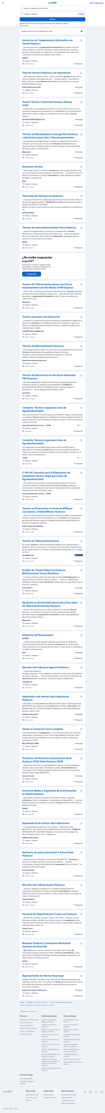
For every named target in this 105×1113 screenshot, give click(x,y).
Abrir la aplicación (97, 3)
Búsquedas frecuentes (29, 1011)
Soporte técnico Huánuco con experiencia (46, 72)
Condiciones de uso (67, 1100)
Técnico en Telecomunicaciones (40, 540)
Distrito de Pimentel (26, 1022)
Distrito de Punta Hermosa (28, 1028)
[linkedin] (102, 1092)
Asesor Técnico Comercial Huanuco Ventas (47, 101)
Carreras (28, 1100)
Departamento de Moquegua (29, 1020)
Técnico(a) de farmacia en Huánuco (42, 195)
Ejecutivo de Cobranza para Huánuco (43, 884)
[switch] (82, 31)
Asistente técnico (32, 166)
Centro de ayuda (31, 1097)
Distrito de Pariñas (26, 1034)
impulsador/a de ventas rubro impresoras (46, 823)
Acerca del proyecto (32, 1095)
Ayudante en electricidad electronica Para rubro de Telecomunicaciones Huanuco (49, 604)
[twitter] (96, 1092)
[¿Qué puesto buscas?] (52, 8)
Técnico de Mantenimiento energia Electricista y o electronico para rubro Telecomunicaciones (50, 136)
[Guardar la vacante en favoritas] (81, 40)
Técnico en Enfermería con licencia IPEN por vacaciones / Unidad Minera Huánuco (47, 510)
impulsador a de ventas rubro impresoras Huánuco (45, 698)
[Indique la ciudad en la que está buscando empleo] (52, 14)
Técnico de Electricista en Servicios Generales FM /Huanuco (49, 377)
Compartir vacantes (50, 1097)
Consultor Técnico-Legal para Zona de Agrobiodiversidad (44, 409)
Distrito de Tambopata (27, 1031)
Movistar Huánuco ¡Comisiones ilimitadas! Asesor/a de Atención (46, 945)
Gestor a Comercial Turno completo (42, 729)
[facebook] (85, 1092)
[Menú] (3, 3)
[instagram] (90, 1092)
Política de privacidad (68, 1103)
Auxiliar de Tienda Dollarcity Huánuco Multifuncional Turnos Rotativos (44, 572)
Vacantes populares (26, 1078)
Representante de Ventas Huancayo (43, 975)
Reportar (78, 64)
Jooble (15, 1109)
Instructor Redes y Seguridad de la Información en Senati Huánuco (49, 792)
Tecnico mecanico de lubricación (41, 316)
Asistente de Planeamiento (38, 635)
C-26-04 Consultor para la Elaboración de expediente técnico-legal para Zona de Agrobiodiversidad (46, 476)
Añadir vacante (49, 1095)
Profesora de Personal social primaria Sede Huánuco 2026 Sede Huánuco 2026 (47, 760)
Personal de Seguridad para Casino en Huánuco (49, 914)
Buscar (52, 19)
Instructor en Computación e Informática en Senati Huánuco (47, 42)
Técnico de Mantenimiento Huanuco (43, 345)
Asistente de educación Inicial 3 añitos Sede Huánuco (47, 854)
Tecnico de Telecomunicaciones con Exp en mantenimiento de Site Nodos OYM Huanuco (48, 286)
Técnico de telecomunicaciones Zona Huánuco (49, 227)
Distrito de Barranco (26, 1025)
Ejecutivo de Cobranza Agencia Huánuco (45, 667)
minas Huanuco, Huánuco (71, 1059)
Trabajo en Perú (66, 1097)
